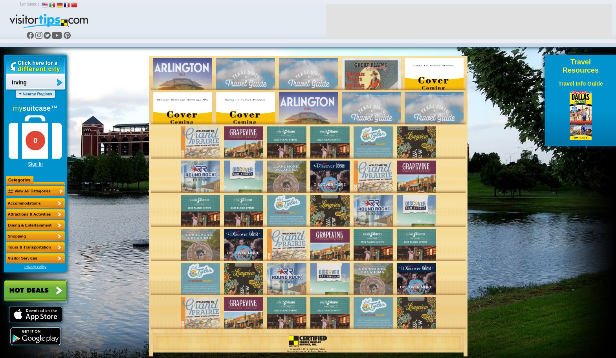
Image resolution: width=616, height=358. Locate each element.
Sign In (35, 164)
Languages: (30, 4)
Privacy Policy (35, 267)
